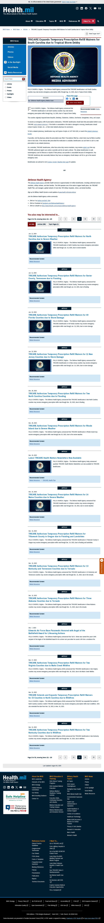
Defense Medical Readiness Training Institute (55, 793)
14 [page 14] (73, 219)
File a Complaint (54, 890)
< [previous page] (60, 219)
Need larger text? (93, 34)
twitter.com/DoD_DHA (43, 201)
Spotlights (10, 94)
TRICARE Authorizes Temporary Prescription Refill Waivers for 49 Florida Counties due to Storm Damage (58, 316)
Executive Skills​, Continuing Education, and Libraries (56, 800)
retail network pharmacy (41, 124)
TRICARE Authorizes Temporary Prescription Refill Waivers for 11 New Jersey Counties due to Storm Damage (61, 355)
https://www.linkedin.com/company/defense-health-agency (59, 206)
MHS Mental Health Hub (74, 794)
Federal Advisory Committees (37, 789)
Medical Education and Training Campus (56, 806)
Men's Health (71, 832)
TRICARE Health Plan (49, 480)
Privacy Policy (22, 901)
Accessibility (64, 901)
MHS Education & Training (56, 777)
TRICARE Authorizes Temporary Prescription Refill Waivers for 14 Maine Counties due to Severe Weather (58, 496)
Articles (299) (41, 224)
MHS (61, 21)
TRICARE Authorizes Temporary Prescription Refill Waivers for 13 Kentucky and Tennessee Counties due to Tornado (58, 567)
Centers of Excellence (73, 814)
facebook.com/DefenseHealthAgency (53, 203)
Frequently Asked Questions (37, 863)
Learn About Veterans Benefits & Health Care (56, 864)
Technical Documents (38, 882)
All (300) (31, 224)
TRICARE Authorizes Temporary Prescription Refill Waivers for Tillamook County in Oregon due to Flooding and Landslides (57, 535)
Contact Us (35, 799)
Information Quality (20, 905)
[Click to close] (101, 560)
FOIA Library (35, 856)
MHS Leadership (37, 779)
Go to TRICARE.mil (55, 844)
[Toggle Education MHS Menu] (45, 21)
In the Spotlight (14, 62)
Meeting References (38, 867)
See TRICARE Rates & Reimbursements (56, 871)
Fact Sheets (35, 853)
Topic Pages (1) (53, 224)
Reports (34, 879)
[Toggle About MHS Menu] (31, 21)
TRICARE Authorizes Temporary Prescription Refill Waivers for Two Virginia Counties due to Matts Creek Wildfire (59, 664)
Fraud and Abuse (50, 901)
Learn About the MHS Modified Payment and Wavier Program (56, 858)
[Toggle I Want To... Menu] (93, 21)
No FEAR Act (36, 901)
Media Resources (35, 262)
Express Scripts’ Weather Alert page (58, 162)
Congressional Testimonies (36, 849)
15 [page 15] (79, 219)
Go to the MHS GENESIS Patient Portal (57, 852)
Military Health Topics (72, 777)
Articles (11, 47)
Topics (51, 21)
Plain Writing (51, 905)
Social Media (13, 67)
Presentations (36, 873)
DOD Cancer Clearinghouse (71, 785)
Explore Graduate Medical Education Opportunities (57, 886)
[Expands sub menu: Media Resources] (5, 72)
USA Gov (63, 905)
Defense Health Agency (37, 183)
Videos (10, 57)
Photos (11, 52)
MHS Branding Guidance (39, 796)
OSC (85, 905)
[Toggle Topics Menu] (55, 21)
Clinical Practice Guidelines (36, 845)
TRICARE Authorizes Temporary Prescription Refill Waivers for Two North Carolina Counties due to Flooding (59, 395)
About (28, 21)
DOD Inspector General (89, 901)
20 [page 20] (93, 219)
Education (39, 21)
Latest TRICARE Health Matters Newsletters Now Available (55, 458)
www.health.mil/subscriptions (67, 192)
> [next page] (99, 219)
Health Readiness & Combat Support (73, 810)
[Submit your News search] (23, 79)
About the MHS (37, 776)
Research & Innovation (74, 829)
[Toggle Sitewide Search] (98, 21)
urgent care (86, 147)
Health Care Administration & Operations (72, 804)
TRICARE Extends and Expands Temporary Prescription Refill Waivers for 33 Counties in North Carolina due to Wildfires (61, 696)
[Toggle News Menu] (65, 21)
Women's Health (72, 835)
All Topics (70, 781)
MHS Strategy (36, 785)
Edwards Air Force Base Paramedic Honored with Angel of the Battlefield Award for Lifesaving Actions (57, 632)
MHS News (14, 41)
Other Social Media (74, 103)
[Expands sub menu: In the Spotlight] (5, 62)
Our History (35, 793)
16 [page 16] (85, 219)
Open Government (36, 905)
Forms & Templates (37, 859)
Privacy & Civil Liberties (74, 827)
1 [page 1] (65, 219)
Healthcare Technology (74, 817)
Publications (35, 876)
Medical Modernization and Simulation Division (56, 811)
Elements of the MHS (38, 782)
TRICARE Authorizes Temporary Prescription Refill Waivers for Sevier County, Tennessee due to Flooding (60, 277)
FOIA (75, 901)
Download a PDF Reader (73, 918)
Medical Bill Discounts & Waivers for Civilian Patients (74, 822)
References (73, 21)
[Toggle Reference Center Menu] (79, 21)
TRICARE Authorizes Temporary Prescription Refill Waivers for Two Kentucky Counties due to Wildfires (59, 731)
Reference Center (38, 841)
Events (9, 87)
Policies (34, 870)
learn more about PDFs (91, 918)
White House (75, 905)
